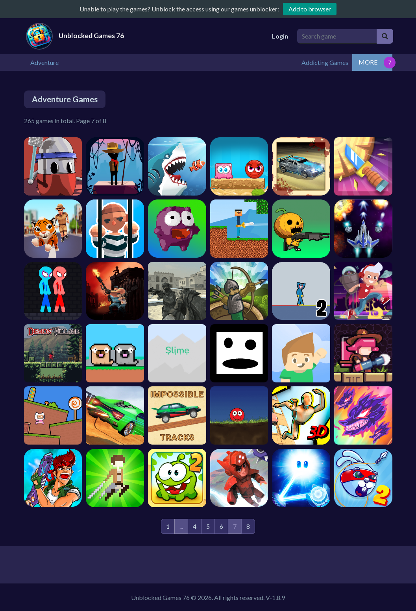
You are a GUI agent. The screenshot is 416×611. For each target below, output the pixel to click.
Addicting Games (365, 62)
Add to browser (309, 9)
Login (280, 36)
